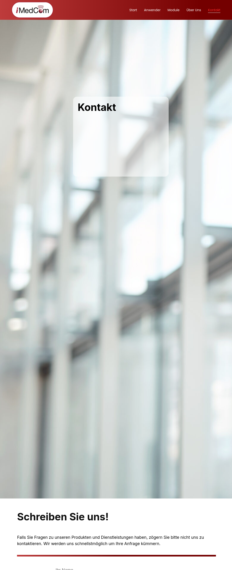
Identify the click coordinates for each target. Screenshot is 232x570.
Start (133, 10)
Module (173, 10)
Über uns (194, 10)
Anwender (152, 10)
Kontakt (214, 10)
